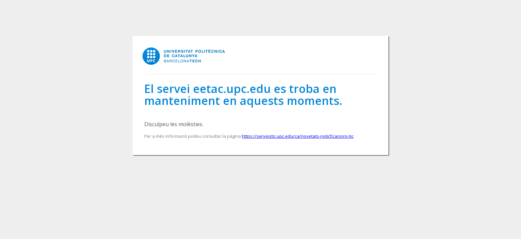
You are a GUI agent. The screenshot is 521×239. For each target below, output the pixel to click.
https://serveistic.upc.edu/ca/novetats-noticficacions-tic (298, 136)
